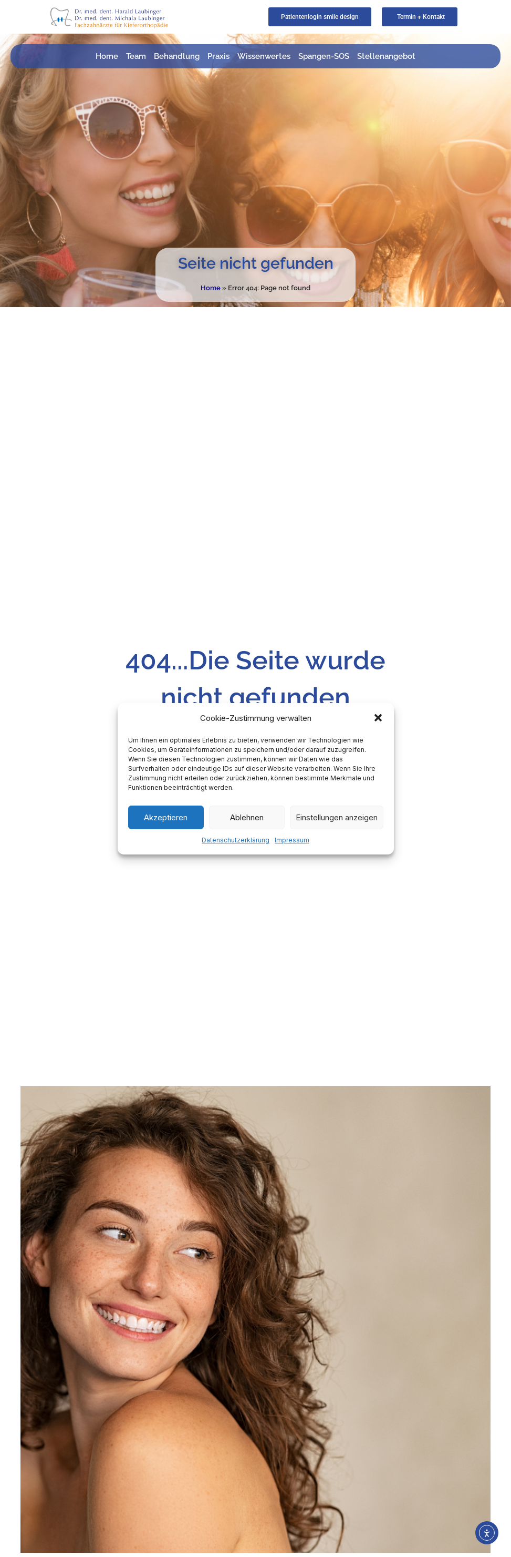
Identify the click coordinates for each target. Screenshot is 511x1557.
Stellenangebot (386, 56)
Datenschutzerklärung (235, 840)
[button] (378, 718)
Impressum (292, 840)
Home (107, 56)
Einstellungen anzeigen (337, 817)
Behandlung (177, 56)
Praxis (218, 56)
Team (136, 56)
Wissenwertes (263, 56)
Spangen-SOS (323, 56)
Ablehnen (247, 817)
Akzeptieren (165, 817)
